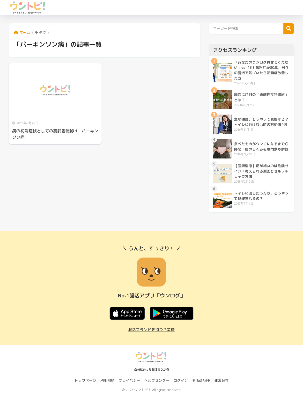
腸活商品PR (201, 380)
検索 (288, 28)
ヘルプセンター (157, 380)
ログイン (180, 380)
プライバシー (129, 380)
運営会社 (221, 380)
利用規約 (107, 380)
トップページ (85, 380)
